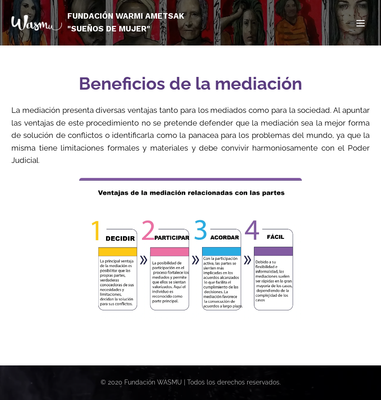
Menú (360, 23)
